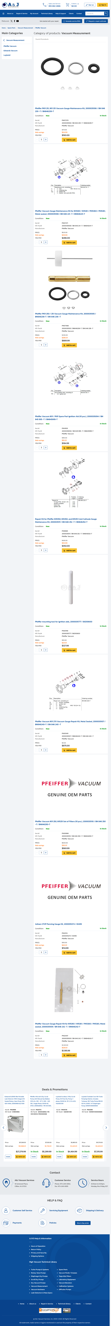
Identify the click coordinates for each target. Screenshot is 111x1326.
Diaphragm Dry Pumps (39, 1276)
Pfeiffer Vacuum (41, 28)
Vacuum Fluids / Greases (68, 1273)
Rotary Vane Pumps (38, 1273)
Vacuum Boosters (65, 1282)
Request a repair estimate (97, 21)
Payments (17, 1222)
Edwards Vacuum (10, 50)
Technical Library (47, 13)
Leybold (7, 55)
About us (10, 13)
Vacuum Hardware (38, 1289)
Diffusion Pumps (65, 1289)
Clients (71, 13)
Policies (52, 1222)
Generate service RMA (72, 21)
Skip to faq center (83, 1223)
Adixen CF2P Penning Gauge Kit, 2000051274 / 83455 (58, 923)
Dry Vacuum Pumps (38, 1282)
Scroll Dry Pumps (37, 1279)
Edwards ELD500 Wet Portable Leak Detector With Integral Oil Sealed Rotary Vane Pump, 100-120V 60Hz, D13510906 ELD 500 (15, 1099)
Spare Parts (12, 28)
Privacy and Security (39, 1252)
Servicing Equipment (58, 1210)
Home (4, 28)
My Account (34, 13)
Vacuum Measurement (26, 28)
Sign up (91, 5)
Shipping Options (37, 1256)
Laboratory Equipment (67, 1279)
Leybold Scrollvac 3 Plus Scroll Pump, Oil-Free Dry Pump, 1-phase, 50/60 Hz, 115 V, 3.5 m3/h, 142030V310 (66, 1099)
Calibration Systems (66, 1286)
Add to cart (70, 139)
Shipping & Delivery (95, 1210)
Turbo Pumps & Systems (40, 1269)
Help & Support (61, 13)
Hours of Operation (38, 1246)
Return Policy (36, 1249)
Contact (79, 13)
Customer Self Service (22, 1210)
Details (8, 1157)
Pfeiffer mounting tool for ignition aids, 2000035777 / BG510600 (63, 621)
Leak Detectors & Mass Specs (41, 1292)
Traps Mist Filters (65, 1276)
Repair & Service (21, 13)
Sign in (103, 5)
